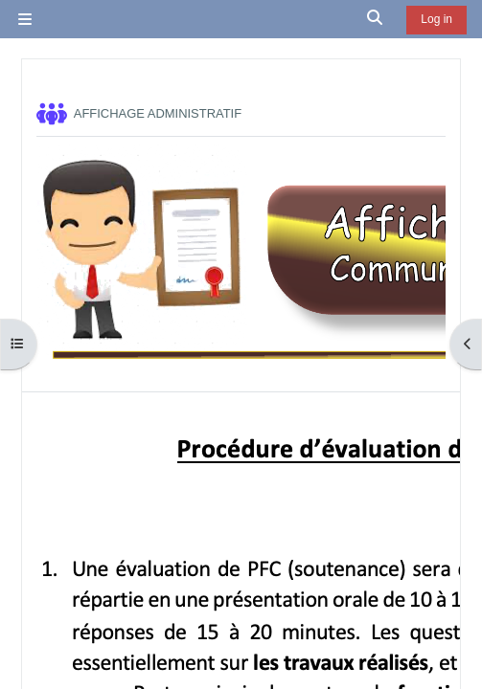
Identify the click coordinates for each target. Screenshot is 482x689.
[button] (375, 19)
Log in (436, 19)
